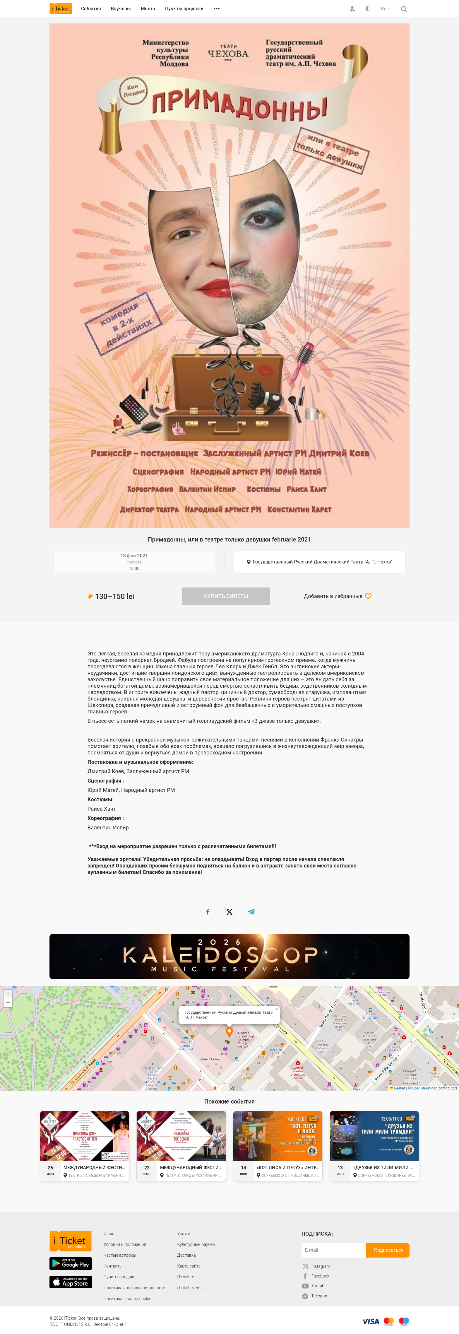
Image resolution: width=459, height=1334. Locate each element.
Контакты (113, 1266)
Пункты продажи (184, 8)
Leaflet (397, 1088)
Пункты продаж (119, 1277)
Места (148, 8)
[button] (229, 1033)
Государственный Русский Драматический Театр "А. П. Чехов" (323, 562)
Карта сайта (189, 1266)
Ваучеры (121, 8)
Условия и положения (125, 1244)
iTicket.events (190, 1287)
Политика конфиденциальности (135, 1287)
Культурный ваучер (196, 1244)
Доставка (186, 1255)
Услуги (184, 1233)
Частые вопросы (120, 1255)
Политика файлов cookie (127, 1298)
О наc (109, 1233)
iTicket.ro (185, 1277)
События (91, 8)
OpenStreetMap (424, 1088)
